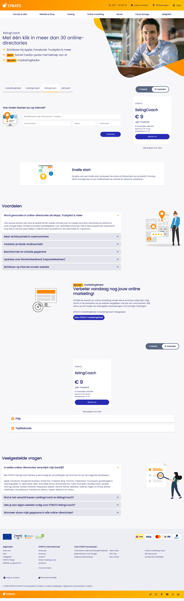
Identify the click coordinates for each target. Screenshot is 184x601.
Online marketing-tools (155, 551)
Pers (5, 554)
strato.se (42, 563)
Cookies (40, 586)
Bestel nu (152, 136)
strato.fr (42, 557)
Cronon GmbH (45, 568)
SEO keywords (151, 554)
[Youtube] (167, 594)
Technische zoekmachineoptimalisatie (91, 551)
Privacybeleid (29, 586)
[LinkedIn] (178, 594)
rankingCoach (33, 88)
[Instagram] (156, 594)
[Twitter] (173, 594)
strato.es (42, 554)
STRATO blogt (8, 560)
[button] (160, 5)
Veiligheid (7, 557)
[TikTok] (150, 594)
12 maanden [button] (160, 89)
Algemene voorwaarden (74, 586)
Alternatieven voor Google (85, 554)
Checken (110, 134)
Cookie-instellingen (53, 586)
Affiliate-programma (12, 563)
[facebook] (161, 594)
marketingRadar (13, 88)
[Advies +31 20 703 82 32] (117, 5)
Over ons (7, 551)
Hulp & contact (12, 578)
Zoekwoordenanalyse (83, 557)
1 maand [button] (143, 89)
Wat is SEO (114, 551)
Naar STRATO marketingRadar (88, 317)
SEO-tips (113, 554)
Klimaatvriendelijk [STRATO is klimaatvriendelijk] (49, 578)
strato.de (42, 551)
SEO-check (114, 557)
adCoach (65, 88)
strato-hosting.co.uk (47, 560)
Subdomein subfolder (154, 557)
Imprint (89, 586)
